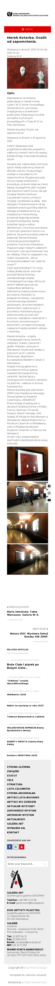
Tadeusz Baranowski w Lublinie (26, 716)
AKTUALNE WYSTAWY (21, 806)
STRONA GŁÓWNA (18, 767)
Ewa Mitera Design (35, 967)
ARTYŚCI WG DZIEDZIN (21, 802)
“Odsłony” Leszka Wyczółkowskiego (18, 682)
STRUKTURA (14, 784)
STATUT (12, 775)
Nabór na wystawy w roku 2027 (25, 705)
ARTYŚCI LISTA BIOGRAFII (23, 797)
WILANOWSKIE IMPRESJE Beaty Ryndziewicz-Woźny (25, 729)
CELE (10, 780)
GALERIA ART (15, 823)
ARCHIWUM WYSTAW (20, 815)
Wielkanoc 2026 (16, 694)
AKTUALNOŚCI (16, 819)
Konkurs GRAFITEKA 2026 (22, 755)
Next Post (40, 629)
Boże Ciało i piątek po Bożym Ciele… (23, 666)
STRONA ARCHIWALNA (21, 793)
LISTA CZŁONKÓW (18, 788)
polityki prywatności (34, 982)
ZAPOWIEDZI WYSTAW (21, 810)
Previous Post (18, 607)
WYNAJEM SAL (16, 828)
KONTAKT (13, 832)
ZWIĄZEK (13, 771)
